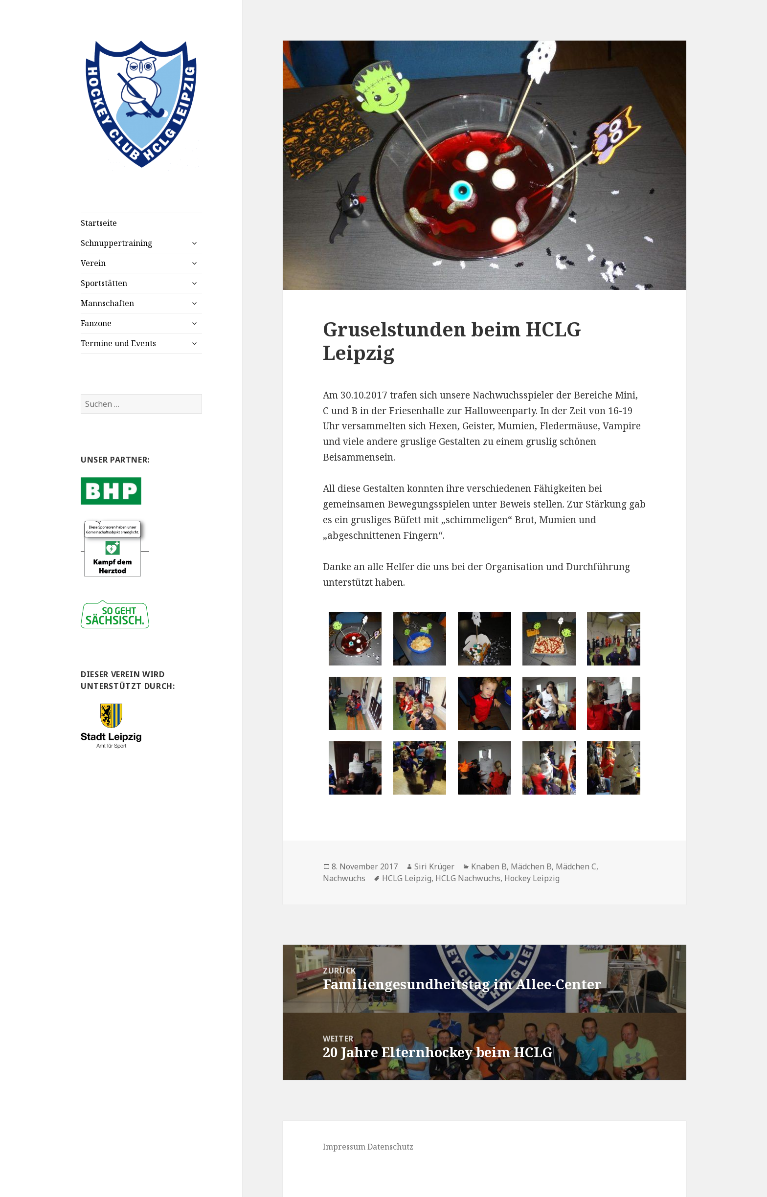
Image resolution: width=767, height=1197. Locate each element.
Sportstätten (104, 283)
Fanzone (96, 323)
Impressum (344, 1146)
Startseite (99, 223)
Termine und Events (118, 343)
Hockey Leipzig (532, 878)
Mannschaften (107, 303)
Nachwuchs (344, 878)
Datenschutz (390, 1146)
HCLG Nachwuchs (467, 878)
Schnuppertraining (117, 243)
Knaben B (489, 866)
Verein (93, 263)
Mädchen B (531, 866)
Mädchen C (576, 866)
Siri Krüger (434, 866)
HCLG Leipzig (406, 878)
